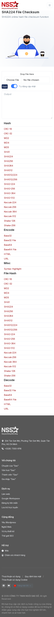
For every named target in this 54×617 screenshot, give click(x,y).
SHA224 (8, 156)
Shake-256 (9, 225)
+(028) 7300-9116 (11, 448)
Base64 (8, 244)
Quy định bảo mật (33, 576)
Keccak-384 (10, 211)
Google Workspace (11, 498)
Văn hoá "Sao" (9, 470)
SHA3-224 (9, 184)
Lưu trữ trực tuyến (10, 507)
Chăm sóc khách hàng (13, 555)
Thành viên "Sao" (10, 474)
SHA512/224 (10, 174)
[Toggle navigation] (49, 5)
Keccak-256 (10, 207)
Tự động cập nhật (27, 86)
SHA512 (8, 170)
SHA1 (7, 151)
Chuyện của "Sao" (10, 466)
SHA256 (8, 161)
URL (6, 258)
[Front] (10, 5)
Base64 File (10, 249)
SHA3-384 (9, 193)
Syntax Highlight (12, 268)
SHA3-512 (9, 197)
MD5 (6, 147)
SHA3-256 (9, 188)
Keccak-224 (10, 202)
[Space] (10, 430)
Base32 (8, 235)
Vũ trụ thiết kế (8, 531)
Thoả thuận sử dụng (11, 576)
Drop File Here (27, 74)
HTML (7, 254)
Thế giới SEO (8, 536)
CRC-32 (8, 133)
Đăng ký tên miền (10, 503)
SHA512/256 (10, 179)
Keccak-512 (10, 216)
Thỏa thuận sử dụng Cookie (14, 580)
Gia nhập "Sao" (9, 479)
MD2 (6, 138)
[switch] (14, 86)
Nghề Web (6, 527)
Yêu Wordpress (9, 522)
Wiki (5, 550)
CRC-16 (8, 129)
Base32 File (10, 240)
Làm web (6, 494)
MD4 (6, 142)
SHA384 (8, 165)
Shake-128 (9, 220)
